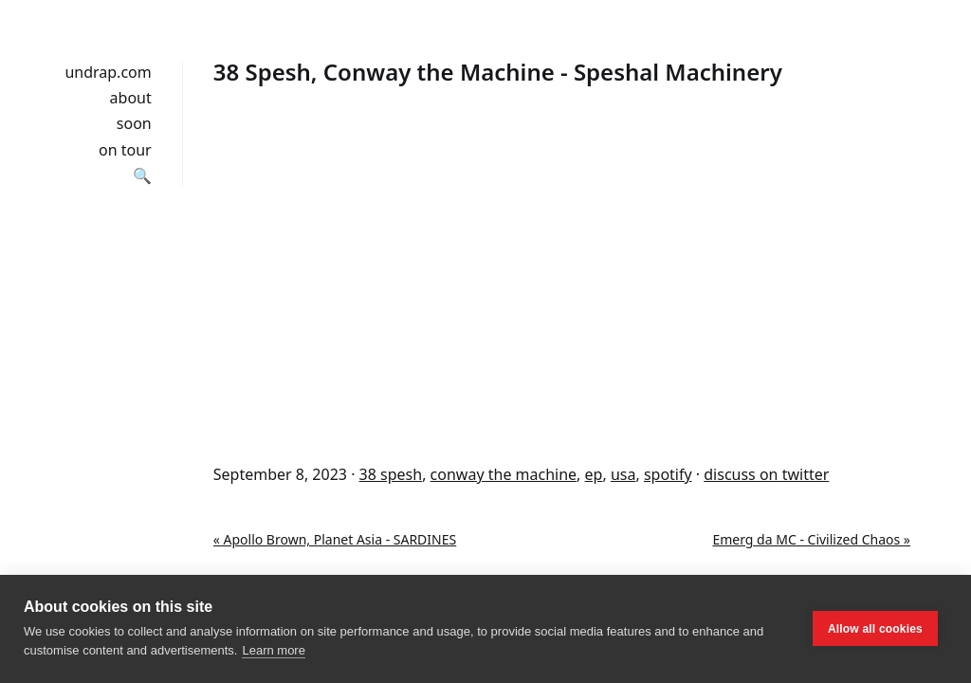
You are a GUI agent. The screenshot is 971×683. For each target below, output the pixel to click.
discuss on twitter (766, 474)
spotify (668, 474)
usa (623, 474)
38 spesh (391, 474)
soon (134, 123)
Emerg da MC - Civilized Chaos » (811, 539)
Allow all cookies (875, 629)
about (131, 97)
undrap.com (107, 72)
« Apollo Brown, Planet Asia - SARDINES (334, 539)
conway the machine (504, 474)
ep (594, 474)
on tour (125, 149)
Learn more (273, 650)
